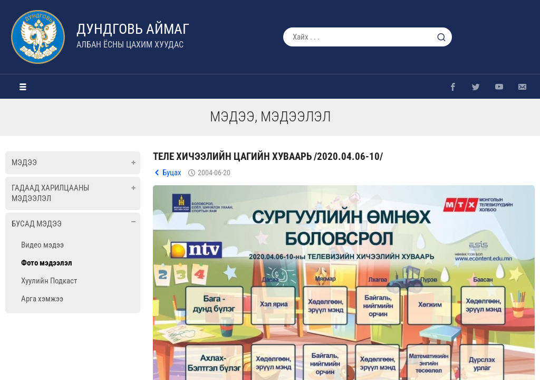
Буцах (171, 172)
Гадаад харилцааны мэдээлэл (50, 193)
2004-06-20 (214, 172)
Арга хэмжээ (42, 298)
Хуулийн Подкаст (49, 281)
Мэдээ (24, 162)
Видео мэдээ (42, 245)
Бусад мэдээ (37, 224)
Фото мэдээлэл (46, 263)
